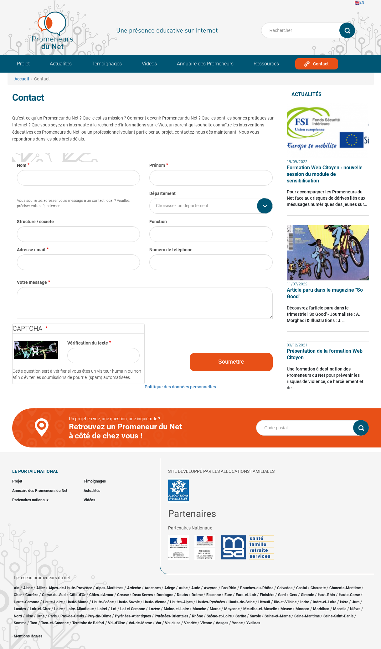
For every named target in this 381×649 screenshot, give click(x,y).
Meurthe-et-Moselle (260, 609)
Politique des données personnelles (180, 386)
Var (158, 623)
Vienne (206, 623)
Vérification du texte (87, 342)
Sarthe (240, 616)
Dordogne (165, 595)
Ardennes (153, 588)
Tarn (33, 623)
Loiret (102, 609)
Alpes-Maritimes (109, 588)
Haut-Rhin (326, 595)
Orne (40, 616)
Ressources (266, 64)
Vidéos (149, 64)
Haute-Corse (349, 595)
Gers (293, 595)
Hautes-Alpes (181, 602)
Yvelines (253, 623)
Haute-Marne (77, 602)
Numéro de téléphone (171, 249)
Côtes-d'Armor (101, 595)
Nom (21, 165)
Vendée (190, 623)
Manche (199, 609)
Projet (23, 64)
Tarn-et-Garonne (55, 623)
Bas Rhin (228, 588)
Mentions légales (28, 636)
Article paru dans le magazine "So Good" (325, 293)
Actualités (61, 64)
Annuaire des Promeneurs (205, 64)
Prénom (157, 165)
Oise (29, 616)
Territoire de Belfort (88, 623)
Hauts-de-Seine (242, 602)
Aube (183, 588)
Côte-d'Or (77, 595)
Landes (20, 609)
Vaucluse (172, 623)
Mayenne (231, 609)
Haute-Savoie (128, 602)
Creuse (123, 595)
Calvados (284, 588)
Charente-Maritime (345, 588)
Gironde (307, 595)
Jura (355, 602)
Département (162, 193)
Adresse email (31, 249)
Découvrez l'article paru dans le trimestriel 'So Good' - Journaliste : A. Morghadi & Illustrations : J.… (323, 314)
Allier (40, 588)
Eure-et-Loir (246, 595)
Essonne (213, 595)
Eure (228, 595)
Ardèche (134, 588)
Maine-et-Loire (176, 609)
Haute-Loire (53, 602)
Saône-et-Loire (219, 616)
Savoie (255, 616)
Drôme (197, 595)
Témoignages (107, 64)
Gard (282, 595)
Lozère (154, 609)
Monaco (302, 609)
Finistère (267, 595)
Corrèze (31, 595)
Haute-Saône (103, 602)
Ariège (169, 588)
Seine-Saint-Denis (338, 616)
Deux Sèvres (142, 595)
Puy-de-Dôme (99, 616)
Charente (318, 588)
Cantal (301, 588)
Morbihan (321, 609)
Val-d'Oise (116, 623)
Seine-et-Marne (278, 616)
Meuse (286, 609)
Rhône (197, 616)
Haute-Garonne (26, 602)
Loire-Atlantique (80, 609)
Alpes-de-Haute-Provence (70, 588)
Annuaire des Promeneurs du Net (39, 490)
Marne (215, 609)
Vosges (222, 623)
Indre (304, 602)
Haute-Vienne (154, 602)
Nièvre (355, 609)
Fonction (158, 221)
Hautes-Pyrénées (210, 602)
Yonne (237, 623)
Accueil (21, 78)
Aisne (28, 588)
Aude (195, 588)
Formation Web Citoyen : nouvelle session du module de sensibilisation (325, 174)
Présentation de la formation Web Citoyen (325, 354)
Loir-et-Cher (40, 609)
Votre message (32, 282)
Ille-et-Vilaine (285, 602)
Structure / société (35, 221)
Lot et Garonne (132, 609)
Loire (58, 609)
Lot (113, 609)
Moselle (339, 609)
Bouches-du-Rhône (256, 588)
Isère (344, 602)
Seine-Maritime (307, 616)
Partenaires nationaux (30, 500)
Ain (17, 588)
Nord (18, 616)
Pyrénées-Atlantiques (133, 616)
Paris (52, 616)
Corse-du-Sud (54, 595)
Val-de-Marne (140, 623)
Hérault (264, 602)
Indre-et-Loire (324, 602)
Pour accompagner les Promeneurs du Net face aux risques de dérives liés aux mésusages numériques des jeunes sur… (327, 198)
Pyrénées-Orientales (171, 616)
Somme (20, 623)
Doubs (182, 595)
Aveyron (211, 588)
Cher (18, 595)
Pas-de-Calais (72, 616)
